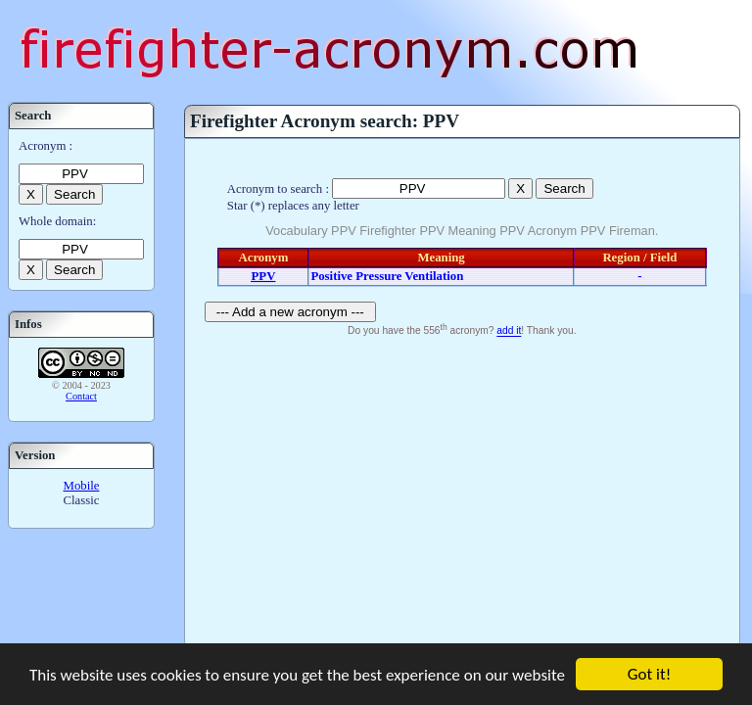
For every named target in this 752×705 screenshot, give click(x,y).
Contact (81, 396)
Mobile (82, 486)
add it (508, 331)
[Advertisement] (462, 489)
